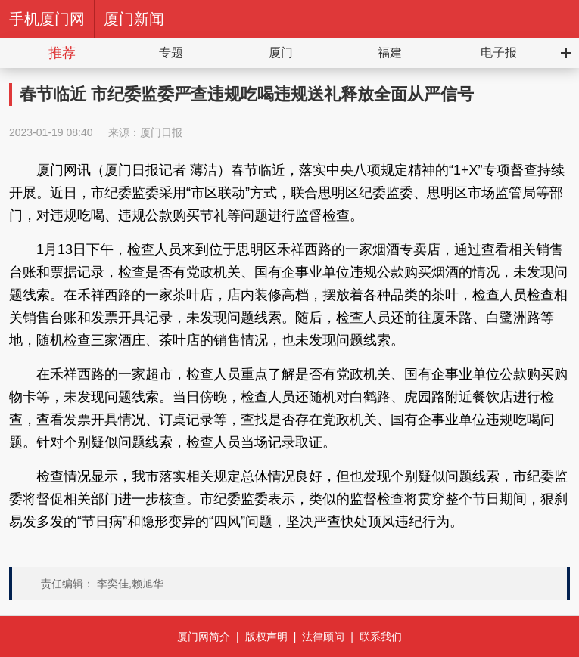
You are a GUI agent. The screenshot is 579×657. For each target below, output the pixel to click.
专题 (171, 52)
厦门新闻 (134, 19)
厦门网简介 (203, 637)
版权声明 (266, 637)
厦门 (281, 52)
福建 (390, 52)
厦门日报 (161, 132)
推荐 (62, 52)
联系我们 (381, 637)
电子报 (499, 52)
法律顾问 (323, 637)
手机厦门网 (47, 19)
